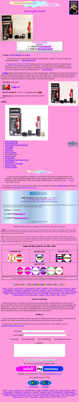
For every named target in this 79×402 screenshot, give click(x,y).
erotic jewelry (65, 292)
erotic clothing (44, 293)
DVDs (47, 295)
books (58, 295)
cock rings (74, 292)
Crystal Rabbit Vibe (11, 143)
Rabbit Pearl (9, 151)
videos (53, 295)
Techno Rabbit (10, 162)
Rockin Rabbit (10, 158)
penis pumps (33, 295)
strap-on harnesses (65, 288)
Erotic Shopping (45, 47)
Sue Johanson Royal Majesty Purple (17, 160)
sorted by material (30, 288)
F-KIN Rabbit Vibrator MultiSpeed (16, 145)
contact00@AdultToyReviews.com (24, 187)
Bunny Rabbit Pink (11, 141)
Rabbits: (5, 73)
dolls (27, 295)
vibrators (35, 290)
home (4, 288)
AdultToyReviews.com (54, 376)
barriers (30, 293)
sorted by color (19, 288)
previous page (33, 389)
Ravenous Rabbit (10, 152)
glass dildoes (17, 290)
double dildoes (8, 290)
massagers (43, 290)
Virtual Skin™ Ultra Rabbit (14, 164)
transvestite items (55, 293)
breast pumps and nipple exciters (46, 292)
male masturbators (19, 295)
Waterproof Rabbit (11, 167)
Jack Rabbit (9, 149)
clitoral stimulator (16, 55)
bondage (6, 293)
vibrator (27, 55)
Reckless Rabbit (10, 156)
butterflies (45, 288)
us (11, 206)
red (18, 87)
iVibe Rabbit (9, 147)
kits (63, 293)
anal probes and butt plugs (23, 292)
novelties (41, 295)
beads (33, 292)
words (64, 295)
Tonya (71, 180)
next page (45, 389)
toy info (10, 288)
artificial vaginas (70, 293)
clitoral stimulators (69, 290)
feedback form (62, 186)
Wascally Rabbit (10, 165)
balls (58, 292)
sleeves (50, 290)
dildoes (74, 288)
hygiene (36, 293)
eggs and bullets (58, 290)
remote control (54, 288)
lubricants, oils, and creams (18, 293)
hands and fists (27, 290)
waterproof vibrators (8, 292)
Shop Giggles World (44, 49)
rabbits (38, 288)
